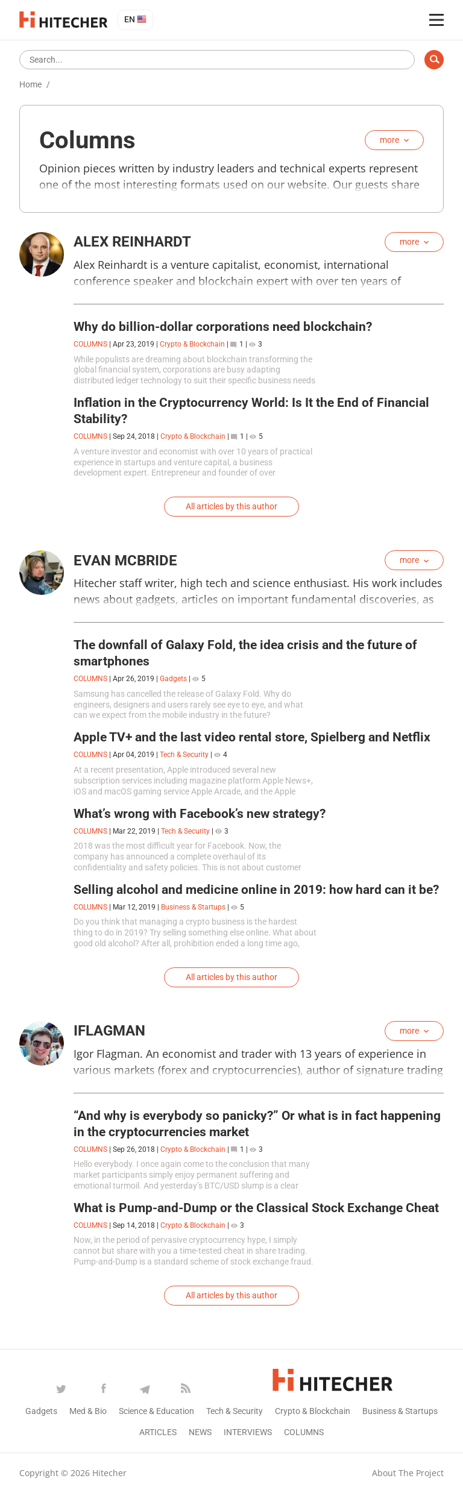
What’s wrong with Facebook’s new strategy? (200, 813)
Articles (158, 1432)
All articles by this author (231, 506)
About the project (408, 1473)
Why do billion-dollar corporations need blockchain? (223, 326)
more (389, 140)
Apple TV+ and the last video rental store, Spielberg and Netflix (252, 737)
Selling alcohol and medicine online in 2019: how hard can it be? (256, 889)
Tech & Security (184, 754)
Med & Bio (88, 1411)
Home (30, 84)
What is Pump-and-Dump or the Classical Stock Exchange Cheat (256, 1208)
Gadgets (173, 678)
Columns (304, 1432)
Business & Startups (193, 907)
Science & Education (156, 1411)
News (200, 1432)
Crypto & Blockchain (192, 344)
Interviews (248, 1432)
